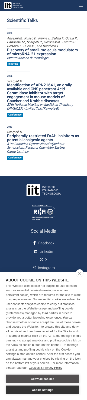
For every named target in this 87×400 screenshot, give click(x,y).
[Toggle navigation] (81, 5)
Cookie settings (42, 390)
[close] (80, 273)
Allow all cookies (42, 379)
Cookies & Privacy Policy (45, 367)
